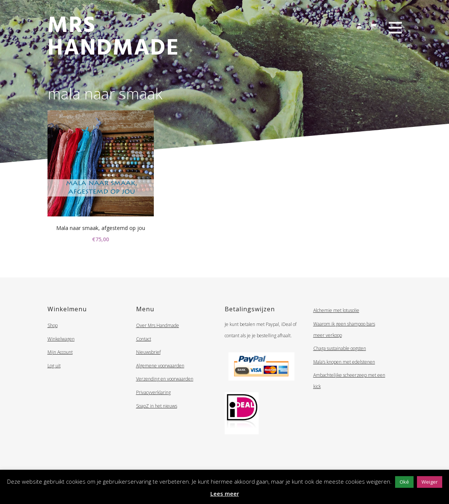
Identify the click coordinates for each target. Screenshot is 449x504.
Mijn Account (60, 352)
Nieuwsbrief (148, 352)
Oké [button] (404, 481)
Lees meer (224, 493)
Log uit (54, 365)
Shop (53, 325)
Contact (143, 339)
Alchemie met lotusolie (336, 310)
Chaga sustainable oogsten (339, 348)
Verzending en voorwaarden (164, 379)
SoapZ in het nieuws (156, 406)
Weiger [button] (429, 481)
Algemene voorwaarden (160, 365)
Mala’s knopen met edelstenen (344, 362)
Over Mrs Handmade (157, 325)
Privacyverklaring (153, 392)
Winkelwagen (61, 339)
